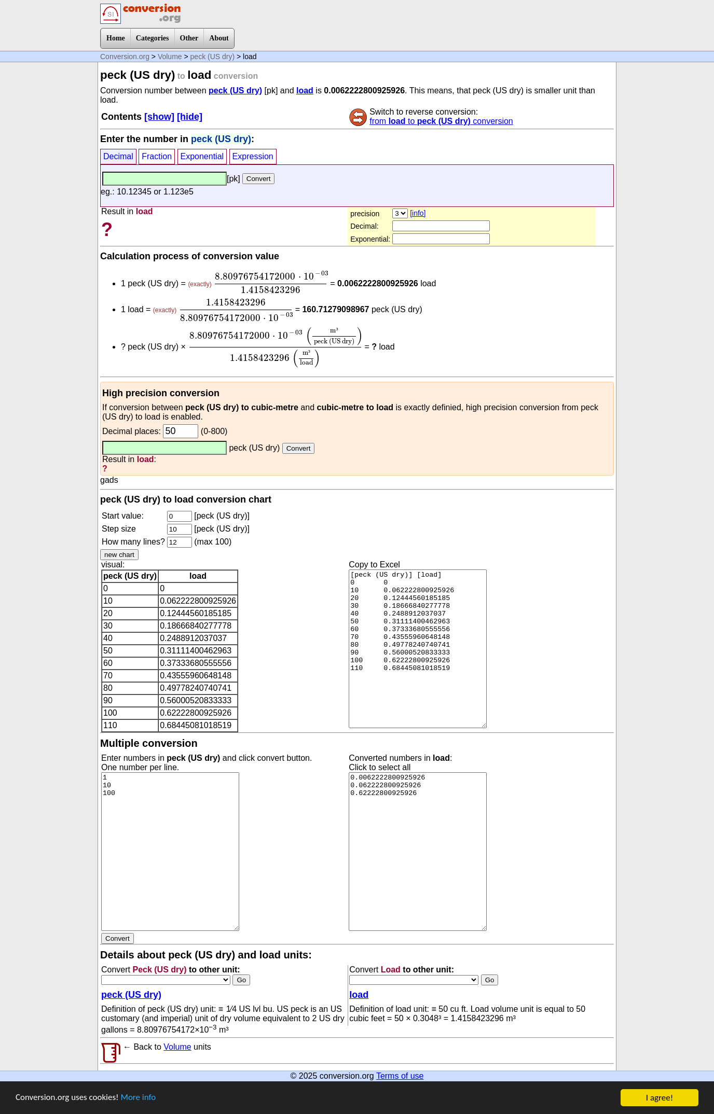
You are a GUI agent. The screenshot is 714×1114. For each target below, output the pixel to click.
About (218, 38)
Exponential (202, 156)
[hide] (189, 117)
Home (115, 38)
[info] (417, 213)
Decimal (118, 156)
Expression (252, 156)
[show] (159, 117)
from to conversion (441, 121)
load (304, 90)
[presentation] (271, 282)
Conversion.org (124, 56)
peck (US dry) (212, 56)
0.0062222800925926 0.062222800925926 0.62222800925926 (418, 851)
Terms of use (400, 1075)
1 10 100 (170, 851)
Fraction (157, 156)
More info (138, 1099)
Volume (170, 56)
